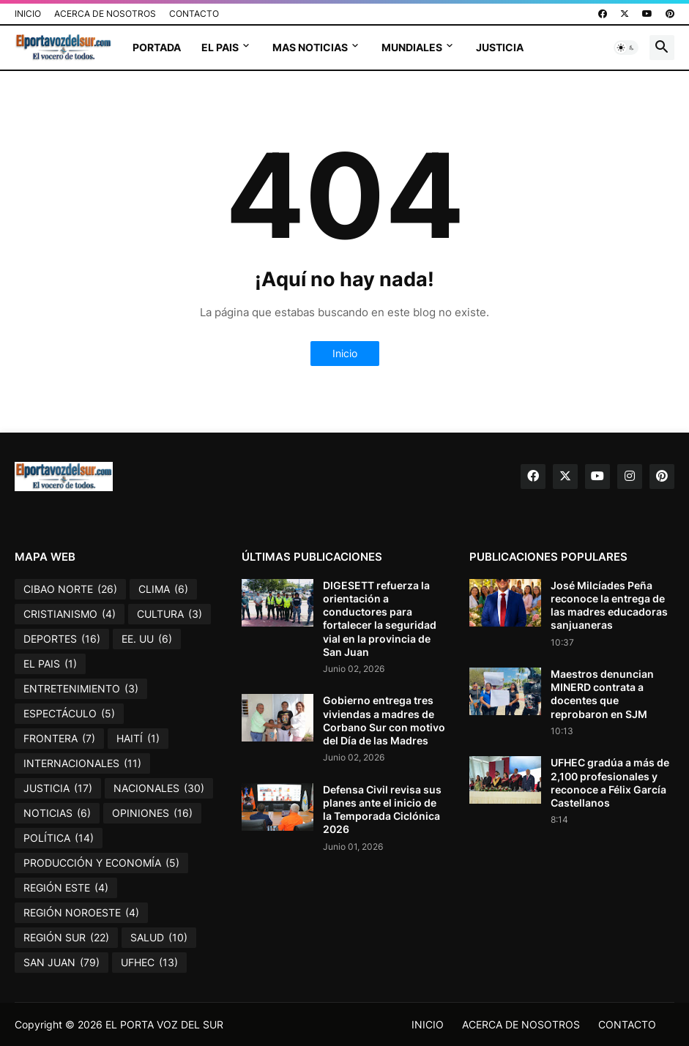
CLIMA (163, 589)
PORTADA (157, 47)
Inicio (344, 353)
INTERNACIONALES (82, 763)
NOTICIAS (57, 813)
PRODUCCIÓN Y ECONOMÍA (101, 863)
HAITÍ (138, 738)
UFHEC (149, 962)
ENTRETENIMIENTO (80, 688)
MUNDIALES (411, 47)
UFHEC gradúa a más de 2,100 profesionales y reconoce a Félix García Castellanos (610, 782)
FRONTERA (59, 738)
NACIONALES (158, 788)
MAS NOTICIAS (310, 47)
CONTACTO (194, 13)
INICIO (28, 13)
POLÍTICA (58, 838)
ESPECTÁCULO (69, 713)
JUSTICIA (500, 47)
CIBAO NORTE (70, 589)
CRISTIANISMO (69, 614)
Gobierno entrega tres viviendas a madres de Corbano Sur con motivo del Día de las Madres (384, 720)
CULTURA (169, 614)
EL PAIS (220, 47)
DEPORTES (61, 639)
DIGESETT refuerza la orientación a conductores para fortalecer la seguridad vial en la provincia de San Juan (379, 618)
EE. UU (147, 639)
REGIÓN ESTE (65, 888)
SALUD (158, 937)
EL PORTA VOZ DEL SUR (164, 1024)
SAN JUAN (61, 962)
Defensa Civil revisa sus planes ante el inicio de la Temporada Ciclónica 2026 (382, 809)
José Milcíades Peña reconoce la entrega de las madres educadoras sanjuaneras (609, 605)
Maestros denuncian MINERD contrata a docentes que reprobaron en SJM (602, 694)
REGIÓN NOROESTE (81, 912)
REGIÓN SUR (66, 937)
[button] (626, 47)
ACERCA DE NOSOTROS (105, 13)
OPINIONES (152, 813)
